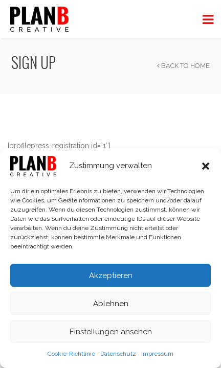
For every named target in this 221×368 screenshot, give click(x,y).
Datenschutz (118, 353)
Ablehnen (110, 303)
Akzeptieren (110, 275)
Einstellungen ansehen (111, 331)
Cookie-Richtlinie (71, 353)
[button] (206, 166)
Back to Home (183, 66)
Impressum (157, 353)
